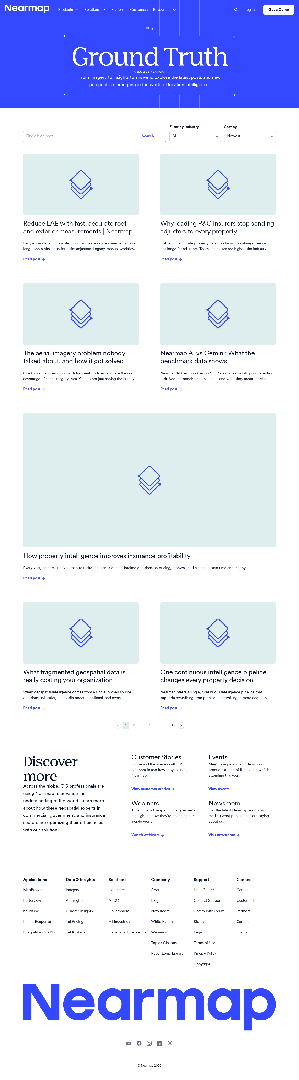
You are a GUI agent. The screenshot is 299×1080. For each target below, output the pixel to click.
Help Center (204, 890)
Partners (243, 911)
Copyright (202, 964)
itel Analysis (75, 933)
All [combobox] (174, 136)
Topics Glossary (164, 943)
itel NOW (31, 911)
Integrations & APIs (39, 933)
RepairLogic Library (167, 954)
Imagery (72, 890)
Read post (34, 259)
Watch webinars (147, 835)
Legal (198, 933)
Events (242, 933)
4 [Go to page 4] (149, 725)
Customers (139, 10)
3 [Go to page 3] (141, 725)
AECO (114, 901)
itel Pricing (74, 922)
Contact (243, 890)
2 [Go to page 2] (133, 725)
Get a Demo (278, 10)
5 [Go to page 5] (157, 725)
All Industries (119, 922)
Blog (149, 28)
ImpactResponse (37, 922)
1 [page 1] (126, 725)
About (156, 890)
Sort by (231, 127)
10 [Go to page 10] (173, 725)
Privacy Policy (205, 954)
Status (199, 922)
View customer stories (153, 789)
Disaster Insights (79, 911)
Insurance (117, 890)
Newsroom (160, 911)
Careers (243, 922)
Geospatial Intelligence (128, 933)
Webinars (159, 933)
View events (221, 789)
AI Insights (74, 901)
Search (148, 136)
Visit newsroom (224, 835)
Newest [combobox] (233, 136)
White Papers (162, 922)
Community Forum (209, 911)
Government (119, 911)
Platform (118, 10)
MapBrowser (34, 890)
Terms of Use (204, 943)
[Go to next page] (181, 725)
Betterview (32, 901)
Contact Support (208, 901)
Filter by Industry (184, 127)
